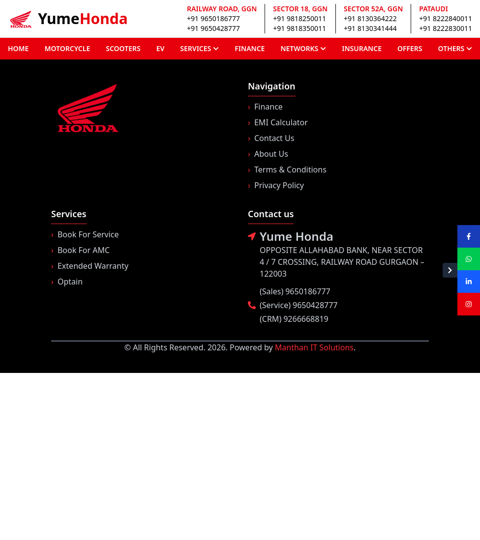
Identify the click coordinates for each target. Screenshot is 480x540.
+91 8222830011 (445, 28)
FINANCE (250, 48)
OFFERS (409, 48)
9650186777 (307, 291)
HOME (18, 48)
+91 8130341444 (370, 28)
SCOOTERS (123, 48)
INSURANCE (362, 48)
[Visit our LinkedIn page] (468, 281)
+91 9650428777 (213, 28)
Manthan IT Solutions (314, 347)
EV (160, 48)
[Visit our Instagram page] (468, 304)
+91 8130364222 (370, 18)
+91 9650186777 (213, 18)
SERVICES (199, 48)
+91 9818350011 (299, 28)
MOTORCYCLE (67, 48)
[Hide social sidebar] (450, 270)
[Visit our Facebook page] (468, 236)
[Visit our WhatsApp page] (468, 259)
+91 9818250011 (299, 18)
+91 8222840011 (445, 18)
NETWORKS (303, 48)
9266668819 (306, 318)
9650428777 (315, 305)
